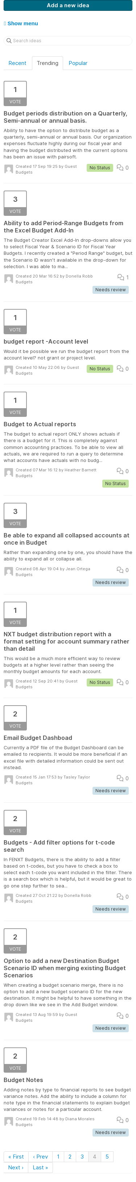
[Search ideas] (68, 40)
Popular (78, 63)
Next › (16, 1167)
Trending (47, 63)
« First (16, 1156)
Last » (40, 1167)
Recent (17, 63)
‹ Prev (40, 1156)
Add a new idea (68, 5)
